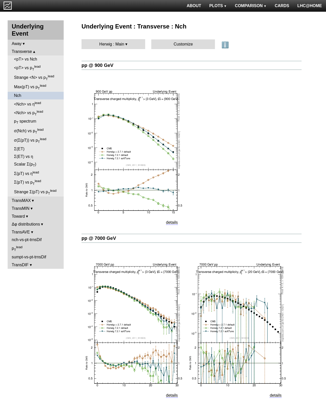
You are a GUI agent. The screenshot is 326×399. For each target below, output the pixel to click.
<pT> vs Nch (25, 59)
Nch (17, 95)
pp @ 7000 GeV (99, 238)
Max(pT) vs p (30, 87)
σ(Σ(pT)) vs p (30, 140)
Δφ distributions (26, 224)
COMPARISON (250, 6)
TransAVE (21, 232)
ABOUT (194, 6)
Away (17, 43)
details (172, 222)
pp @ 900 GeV (97, 65)
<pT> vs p (27, 68)
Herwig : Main (111, 44)
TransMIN (21, 208)
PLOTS (218, 6)
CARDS (282, 6)
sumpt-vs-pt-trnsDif (29, 257)
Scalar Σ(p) (25, 164)
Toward (18, 216)
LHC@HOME (309, 6)
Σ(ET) (19, 149)
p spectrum (25, 121)
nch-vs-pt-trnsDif (27, 240)
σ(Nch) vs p (29, 131)
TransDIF (20, 265)
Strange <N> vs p (34, 77)
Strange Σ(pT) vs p (35, 192)
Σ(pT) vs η (26, 173)
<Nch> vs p (28, 113)
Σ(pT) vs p (27, 182)
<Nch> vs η (27, 103)
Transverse (22, 51)
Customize (183, 44)
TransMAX (21, 200)
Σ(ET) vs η (23, 156)
